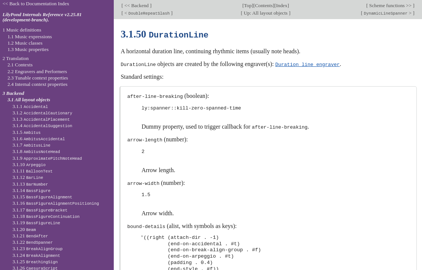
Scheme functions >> (390, 5)
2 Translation (16, 58)
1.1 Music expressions (30, 36)
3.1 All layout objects (29, 99)
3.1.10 (28, 164)
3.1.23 (37, 248)
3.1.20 (24, 229)
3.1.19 (36, 222)
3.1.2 (42, 113)
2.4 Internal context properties (38, 84)
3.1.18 (46, 216)
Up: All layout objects (266, 13)
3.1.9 (47, 158)
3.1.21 (30, 235)
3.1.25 (35, 261)
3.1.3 (41, 119)
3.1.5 (26, 132)
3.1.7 (31, 145)
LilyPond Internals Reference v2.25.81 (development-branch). (42, 17)
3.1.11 (32, 171)
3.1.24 (36, 255)
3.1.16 (55, 203)
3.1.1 (30, 106)
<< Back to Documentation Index (36, 3)
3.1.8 (36, 151)
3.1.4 (42, 125)
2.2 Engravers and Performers (37, 71)
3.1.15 (42, 197)
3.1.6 (38, 138)
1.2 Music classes (25, 43)
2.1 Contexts (20, 65)
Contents (264, 5)
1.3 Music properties (28, 49)
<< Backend (136, 5)
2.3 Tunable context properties (38, 78)
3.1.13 (30, 184)
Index (281, 5)
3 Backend (13, 93)
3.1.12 (27, 177)
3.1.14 (31, 190)
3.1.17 (39, 210)
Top (248, 5)
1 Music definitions (22, 30)
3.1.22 (32, 242)
